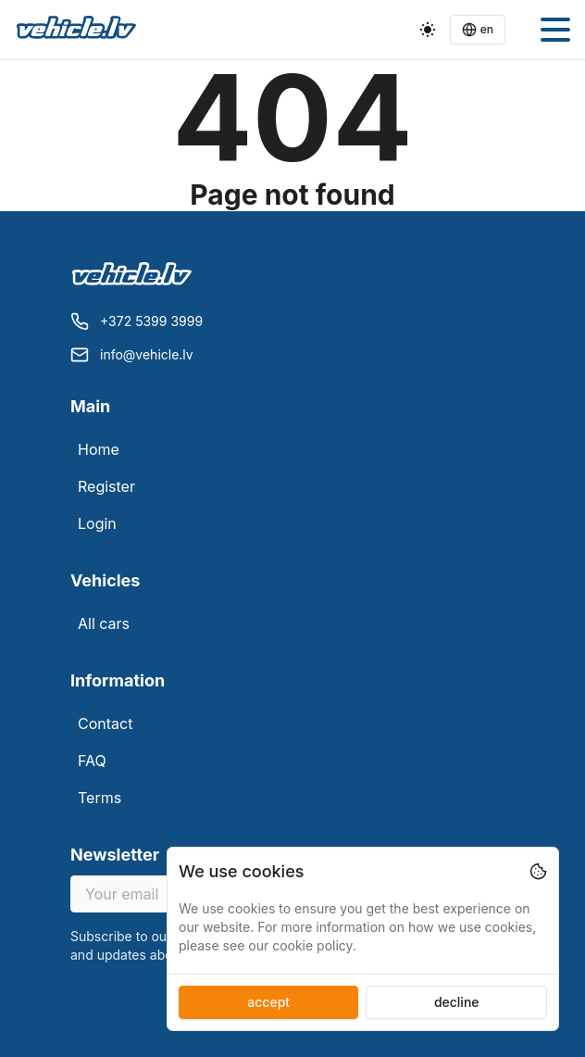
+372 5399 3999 (151, 321)
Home (98, 449)
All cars (104, 623)
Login (97, 523)
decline (456, 1002)
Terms (99, 797)
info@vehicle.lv (146, 354)
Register (106, 486)
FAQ (92, 760)
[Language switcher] (477, 29)
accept (268, 1002)
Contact (105, 723)
